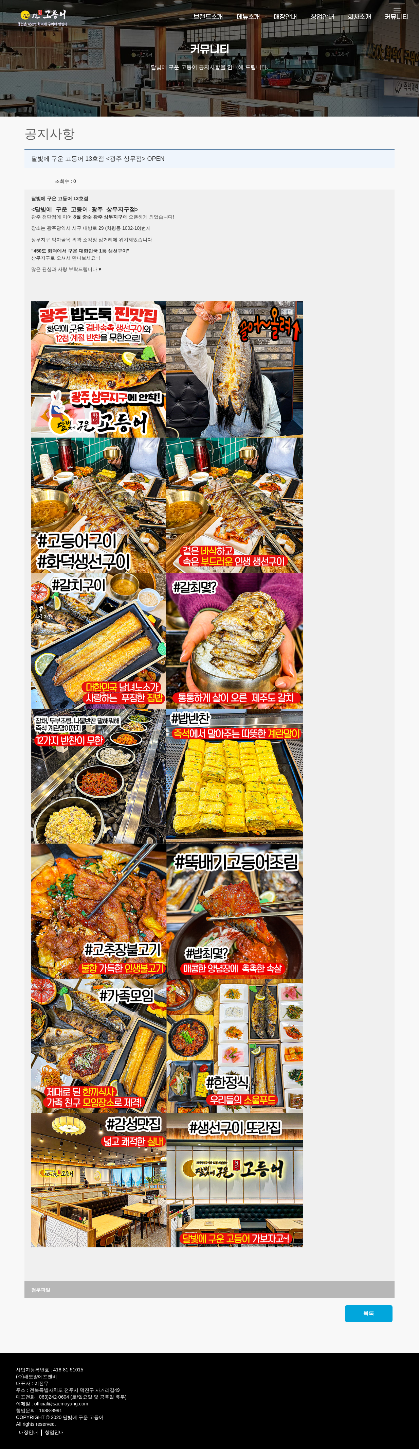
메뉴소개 (248, 15)
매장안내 (285, 15)
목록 (367, 1319)
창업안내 (322, 15)
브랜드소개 (208, 15)
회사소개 (359, 15)
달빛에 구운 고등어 (82, 1423)
